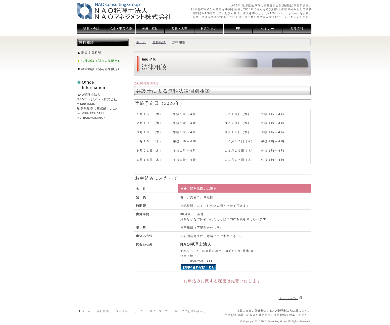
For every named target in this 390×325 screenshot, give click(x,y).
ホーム (141, 42)
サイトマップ (159, 311)
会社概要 (103, 311)
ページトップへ (288, 298)
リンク (138, 311)
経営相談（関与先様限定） (101, 69)
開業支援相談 (91, 52)
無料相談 (159, 42)
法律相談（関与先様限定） (101, 61)
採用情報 (122, 311)
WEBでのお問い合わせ (190, 311)
